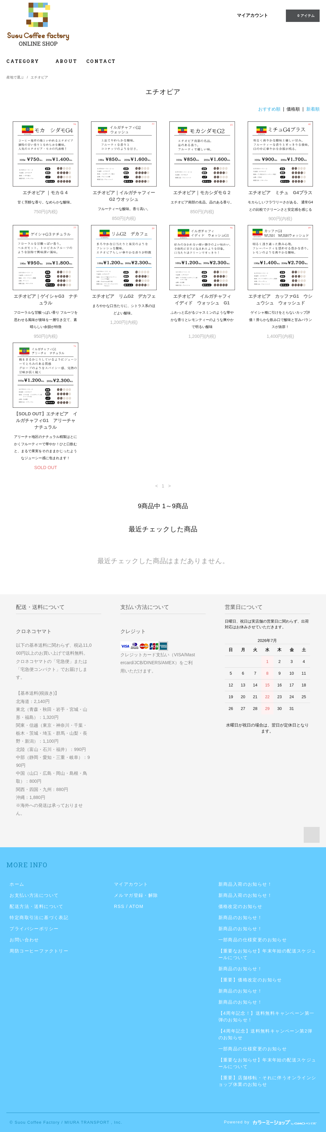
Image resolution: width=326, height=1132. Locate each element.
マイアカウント (252, 15)
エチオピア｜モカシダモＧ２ (202, 192)
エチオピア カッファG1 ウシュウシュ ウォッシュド (280, 299)
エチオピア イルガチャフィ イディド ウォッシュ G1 (204, 299)
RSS (119, 906)
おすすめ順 (269, 109)
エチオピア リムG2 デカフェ (124, 296)
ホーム (17, 884)
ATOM (136, 906)
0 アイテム (302, 15)
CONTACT (101, 61)
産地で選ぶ (15, 77)
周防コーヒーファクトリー (39, 950)
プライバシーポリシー (34, 928)
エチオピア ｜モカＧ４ (45, 192)
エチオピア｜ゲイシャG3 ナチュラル (46, 299)
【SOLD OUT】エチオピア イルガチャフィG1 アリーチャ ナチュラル (46, 420)
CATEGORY (26, 61)
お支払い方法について (34, 895)
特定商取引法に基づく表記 (39, 917)
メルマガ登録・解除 (136, 895)
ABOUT (66, 61)
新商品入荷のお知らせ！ (245, 884)
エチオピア (39, 77)
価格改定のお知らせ (240, 906)
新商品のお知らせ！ (240, 917)
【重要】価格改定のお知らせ (250, 979)
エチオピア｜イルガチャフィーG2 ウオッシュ (124, 196)
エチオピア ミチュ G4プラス (280, 192)
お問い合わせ (24, 939)
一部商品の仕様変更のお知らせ (252, 939)
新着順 (313, 109)
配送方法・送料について (36, 906)
